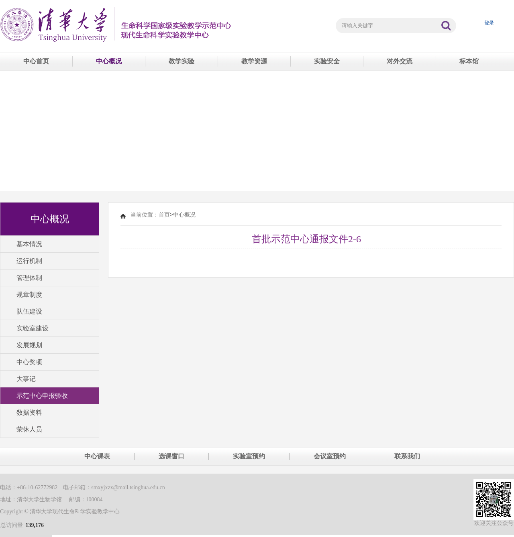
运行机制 (29, 260)
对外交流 (399, 61)
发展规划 (29, 345)
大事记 (26, 378)
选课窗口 (171, 456)
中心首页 (36, 61)
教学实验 (181, 61)
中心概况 (109, 61)
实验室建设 (32, 328)
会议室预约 (330, 456)
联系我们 (407, 456)
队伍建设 (29, 311)
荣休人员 (29, 429)
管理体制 (29, 277)
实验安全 (327, 61)
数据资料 (29, 412)
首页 (164, 215)
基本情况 (29, 244)
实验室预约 (249, 456)
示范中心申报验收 (42, 395)
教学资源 (254, 61)
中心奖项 (29, 362)
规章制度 (29, 294)
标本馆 (469, 61)
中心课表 (97, 456)
